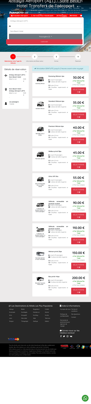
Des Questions (84, 9)
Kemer (47, 312)
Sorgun (11, 321)
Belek (23, 309)
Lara (10, 318)
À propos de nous (40, 11)
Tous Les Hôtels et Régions (64, 12)
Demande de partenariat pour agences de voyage (65, 323)
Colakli (47, 309)
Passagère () (44, 36)
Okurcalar (24, 318)
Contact (73, 317)
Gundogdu (24, 312)
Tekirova (47, 318)
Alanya (11, 309)
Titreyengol (24, 321)
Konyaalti (24, 315)
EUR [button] (70, 6)
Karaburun (36, 312)
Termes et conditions (74, 310)
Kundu (47, 315)
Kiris (10, 315)
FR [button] (78, 6)
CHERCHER (44, 42)
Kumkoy (35, 315)
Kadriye (35, 321)
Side (34, 318)
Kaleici (47, 321)
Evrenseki (12, 312)
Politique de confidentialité (64, 315)
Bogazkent (36, 309)
